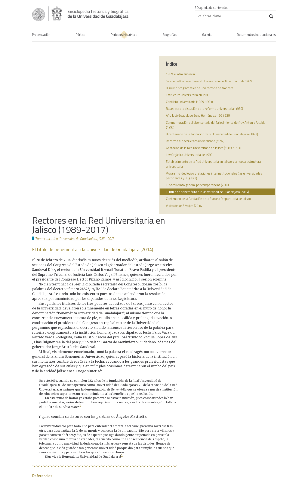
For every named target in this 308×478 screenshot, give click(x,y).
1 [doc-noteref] (80, 246)
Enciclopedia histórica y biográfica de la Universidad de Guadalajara (88, 13)
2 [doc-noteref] (122, 296)
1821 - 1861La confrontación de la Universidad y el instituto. (151, 399)
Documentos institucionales (256, 35)
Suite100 (274, 459)
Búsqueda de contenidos (211, 7)
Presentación (41, 35)
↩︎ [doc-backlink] (148, 339)
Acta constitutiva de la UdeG (231, 388)
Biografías (170, 35)
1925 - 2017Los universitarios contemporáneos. (150, 432)
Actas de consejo (223, 393)
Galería (207, 35)
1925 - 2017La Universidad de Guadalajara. (146, 422)
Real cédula (219, 383)
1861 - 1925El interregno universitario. (143, 412)
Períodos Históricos (124, 35)
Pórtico (80, 35)
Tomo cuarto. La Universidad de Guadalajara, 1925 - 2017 (76, 79)
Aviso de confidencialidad (49, 459)
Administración (78, 459)
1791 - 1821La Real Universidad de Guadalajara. (149, 386)
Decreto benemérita (226, 399)
